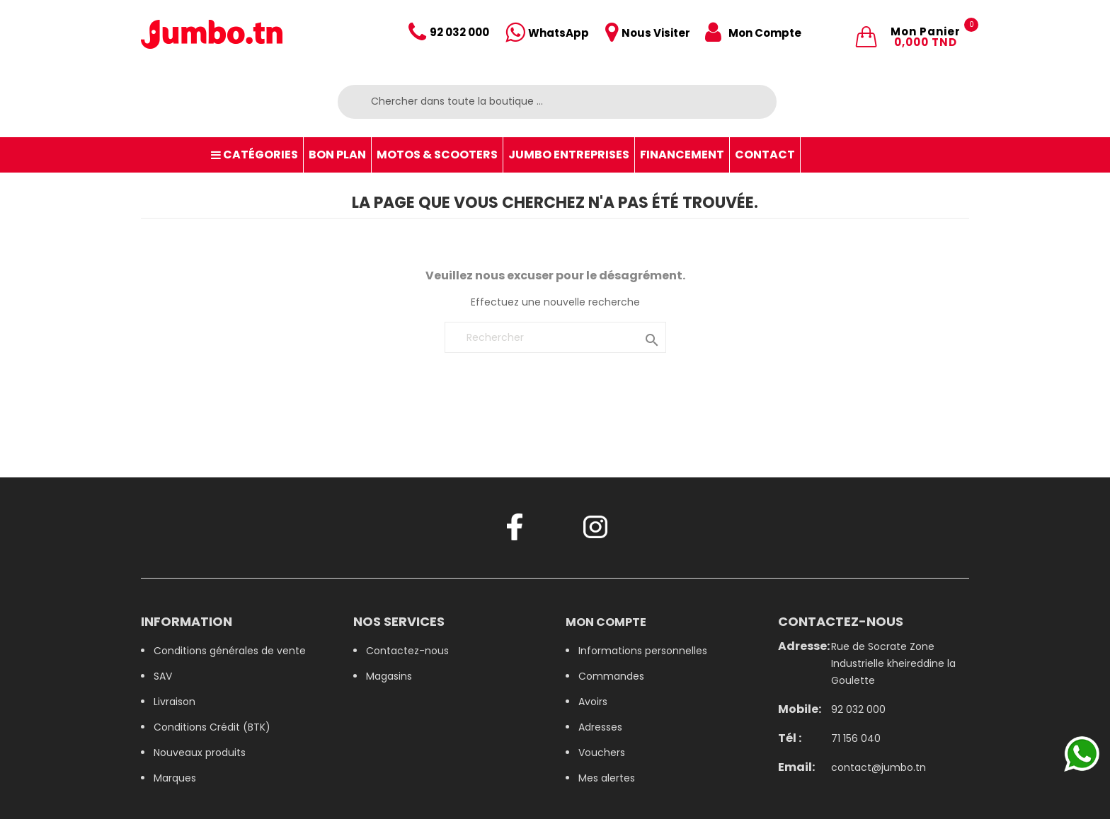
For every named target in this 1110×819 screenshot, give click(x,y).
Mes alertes (606, 778)
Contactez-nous (407, 651)
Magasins (389, 676)
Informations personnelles (642, 651)
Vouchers (601, 752)
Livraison (174, 702)
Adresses (600, 727)
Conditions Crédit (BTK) (212, 727)
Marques (175, 778)
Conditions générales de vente (230, 651)
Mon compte (606, 622)
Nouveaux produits (200, 752)
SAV (163, 676)
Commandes (611, 676)
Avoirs (592, 702)
